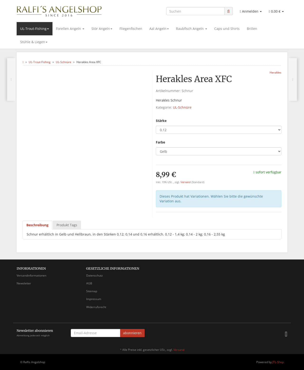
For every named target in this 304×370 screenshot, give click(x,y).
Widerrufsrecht (96, 307)
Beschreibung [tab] (37, 225)
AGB (89, 283)
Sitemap (91, 291)
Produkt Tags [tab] (67, 225)
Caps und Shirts (227, 28)
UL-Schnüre (182, 107)
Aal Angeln (159, 28)
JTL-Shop (278, 362)
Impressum (93, 299)
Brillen (252, 28)
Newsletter (24, 283)
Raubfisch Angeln (191, 28)
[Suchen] (195, 11)
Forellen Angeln (70, 28)
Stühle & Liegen (34, 42)
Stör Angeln (101, 28)
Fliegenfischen (130, 28)
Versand (185, 182)
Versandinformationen (31, 275)
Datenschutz (94, 275)
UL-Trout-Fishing (34, 28)
